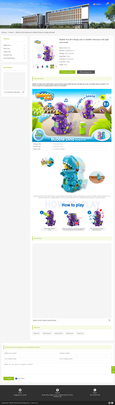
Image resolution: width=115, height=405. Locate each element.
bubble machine (47, 333)
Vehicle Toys (7, 51)
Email (20, 393)
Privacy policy (20, 378)
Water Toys (6, 48)
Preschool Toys (7, 55)
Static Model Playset (9, 58)
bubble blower (69, 333)
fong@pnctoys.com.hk (20, 395)
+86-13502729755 (95, 395)
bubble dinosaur (59, 333)
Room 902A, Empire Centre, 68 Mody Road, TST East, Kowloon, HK (57, 395)
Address (57, 393)
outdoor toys (80, 333)
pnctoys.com (34, 403)
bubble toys (36, 333)
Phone (95, 393)
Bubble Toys (7, 45)
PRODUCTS (22, 4)
